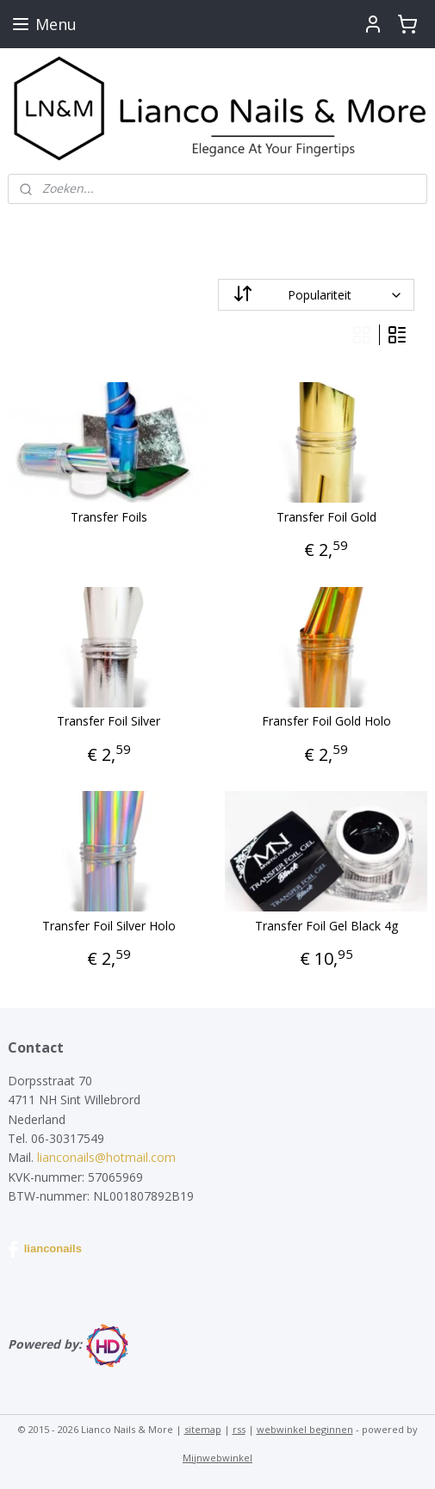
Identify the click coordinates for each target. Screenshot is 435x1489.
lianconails (45, 1249)
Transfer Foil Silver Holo (109, 926)
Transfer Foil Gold (326, 517)
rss (239, 1429)
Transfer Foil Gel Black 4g (326, 926)
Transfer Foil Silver (108, 721)
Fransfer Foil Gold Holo (326, 721)
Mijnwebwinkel (217, 1457)
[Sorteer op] (316, 295)
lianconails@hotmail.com (106, 1157)
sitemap (202, 1429)
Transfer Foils (109, 517)
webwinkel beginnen (305, 1429)
